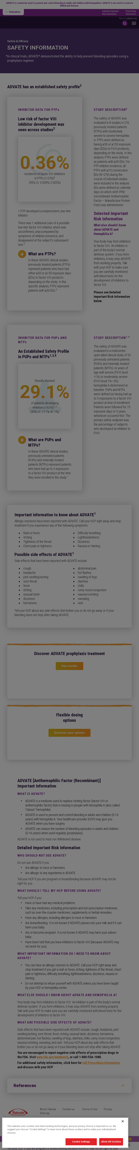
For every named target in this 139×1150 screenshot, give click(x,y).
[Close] (123, 1128)
